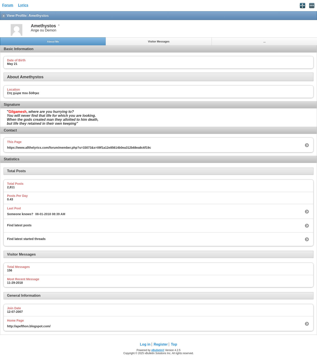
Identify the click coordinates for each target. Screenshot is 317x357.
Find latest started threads (26, 239)
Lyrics (23, 5)
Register (161, 344)
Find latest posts (19, 225)
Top (174, 344)
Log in (145, 344)
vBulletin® (157, 350)
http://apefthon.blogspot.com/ (29, 326)
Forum (7, 5)
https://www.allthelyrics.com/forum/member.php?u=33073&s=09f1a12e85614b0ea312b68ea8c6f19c (79, 147)
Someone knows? (20, 214)
